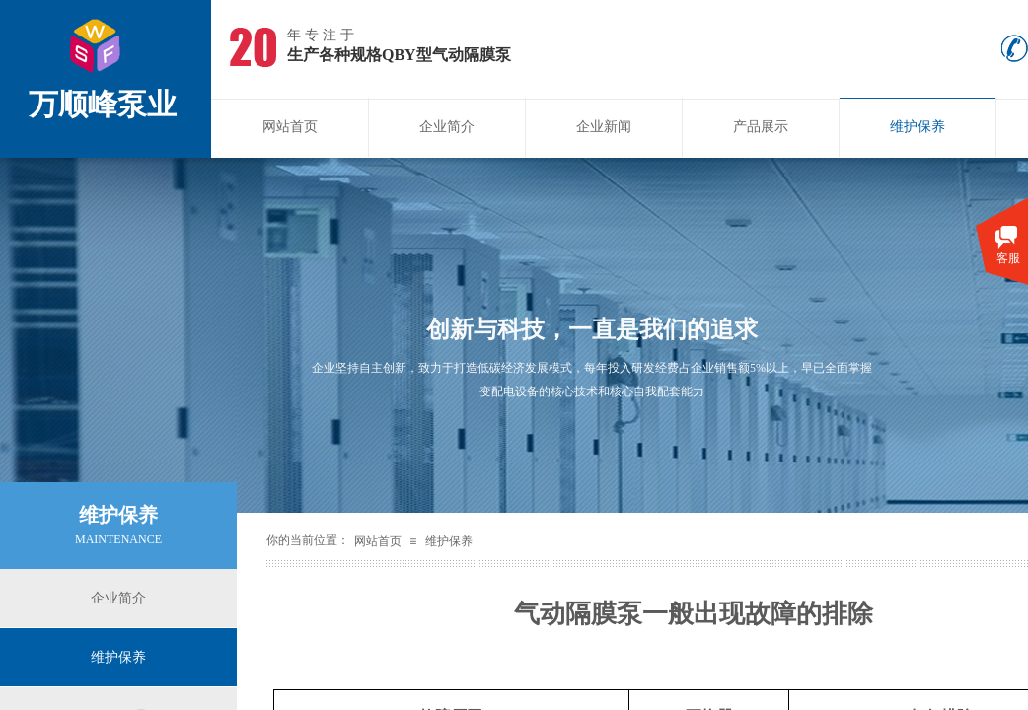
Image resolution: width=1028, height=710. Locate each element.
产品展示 (760, 126)
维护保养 (917, 126)
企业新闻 (603, 126)
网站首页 (290, 126)
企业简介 (447, 126)
